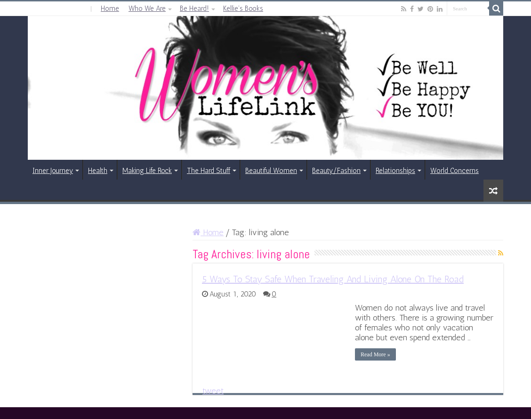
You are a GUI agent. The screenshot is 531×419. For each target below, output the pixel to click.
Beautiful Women (271, 170)
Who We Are (147, 8)
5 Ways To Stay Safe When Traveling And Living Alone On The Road (333, 279)
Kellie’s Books (243, 8)
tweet (213, 391)
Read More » (375, 354)
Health (97, 170)
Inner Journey (52, 170)
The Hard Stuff (208, 170)
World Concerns (454, 170)
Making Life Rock (147, 170)
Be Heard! (194, 8)
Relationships (395, 170)
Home (110, 8)
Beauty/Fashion (336, 170)
